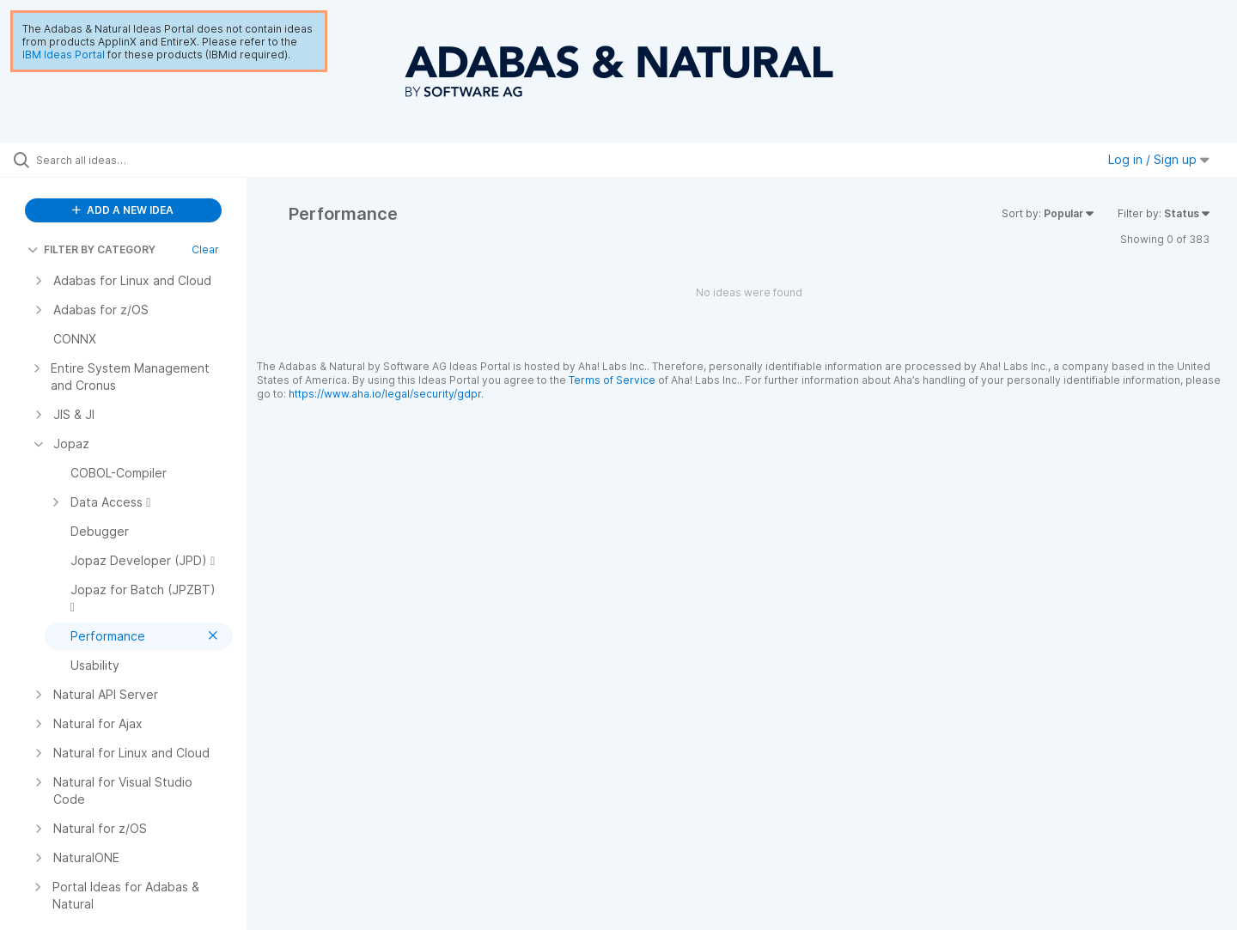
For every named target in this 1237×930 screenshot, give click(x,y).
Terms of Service (612, 380)
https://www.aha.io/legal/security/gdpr (385, 393)
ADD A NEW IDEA (123, 210)
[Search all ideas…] (145, 159)
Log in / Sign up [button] (1159, 159)
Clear (205, 249)
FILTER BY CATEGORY (91, 249)
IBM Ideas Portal (63, 54)
